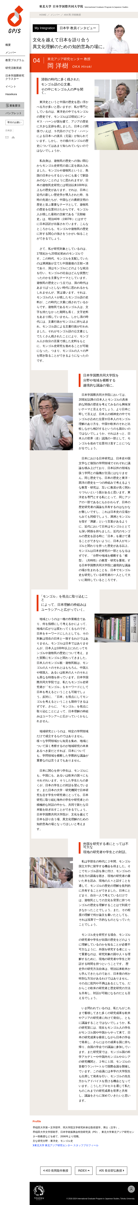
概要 (8, 44)
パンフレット (14, 113)
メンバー (10, 52)
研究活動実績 (13, 67)
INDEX (83, 1170)
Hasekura (11, 94)
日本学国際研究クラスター (14, 77)
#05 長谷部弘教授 (111, 1170)
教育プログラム (14, 60)
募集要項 (15, 105)
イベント (10, 86)
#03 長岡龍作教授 (55, 1170)
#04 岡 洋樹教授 (72, 14)
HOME (42, 14)
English (17, 130)
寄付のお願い (14, 122)
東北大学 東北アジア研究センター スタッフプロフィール (66, 1145)
